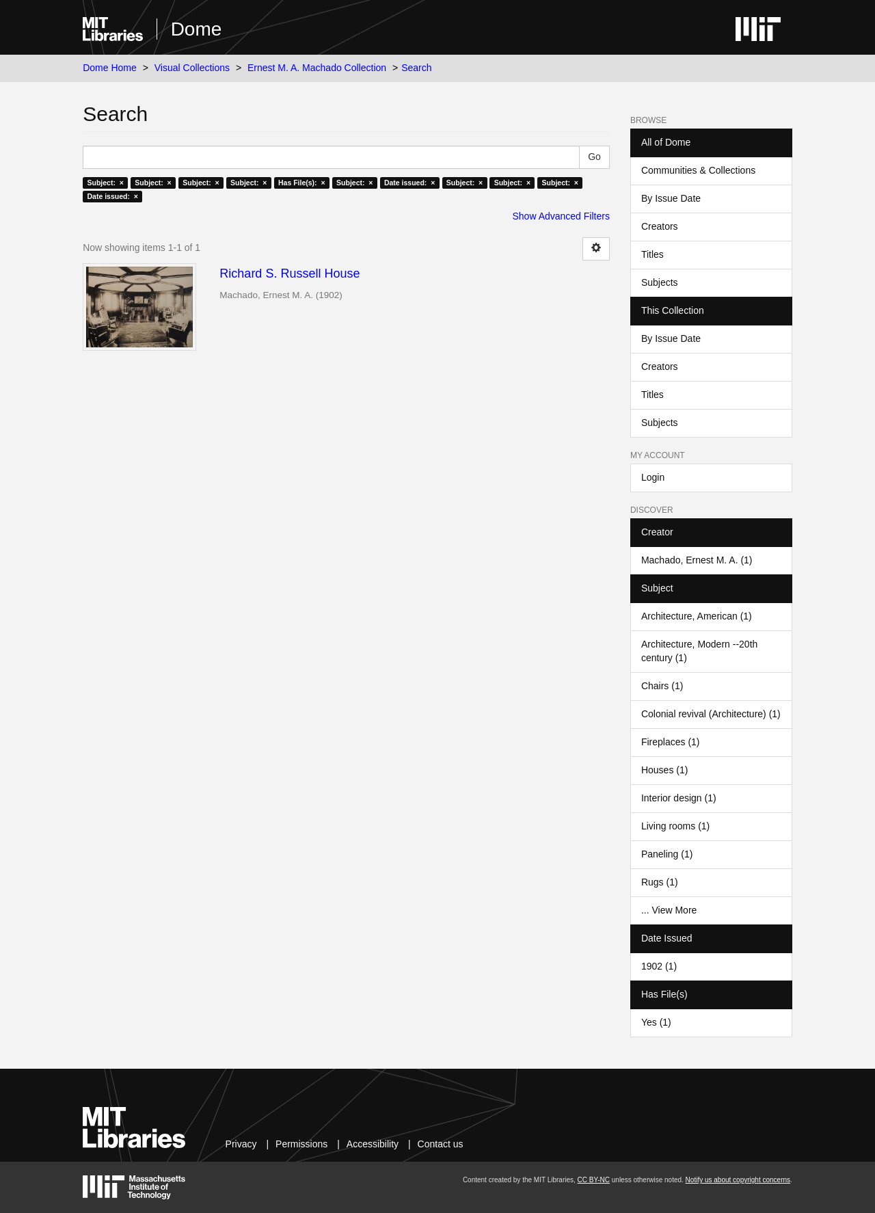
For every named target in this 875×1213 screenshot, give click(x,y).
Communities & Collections (698, 170)
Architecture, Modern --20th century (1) (699, 651)
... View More (669, 910)
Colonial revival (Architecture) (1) (711, 713)
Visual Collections (192, 67)
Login (652, 477)
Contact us (440, 1143)
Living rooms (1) (675, 826)
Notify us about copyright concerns (738, 1180)
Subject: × (105, 182)
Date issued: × (409, 182)
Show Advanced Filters (561, 216)
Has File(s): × (301, 182)
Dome (196, 29)
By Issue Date (671, 198)
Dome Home (110, 67)
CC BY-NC (594, 1180)
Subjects (659, 282)
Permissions (301, 1143)
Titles (652, 254)
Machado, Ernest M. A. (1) (697, 560)
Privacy (241, 1143)
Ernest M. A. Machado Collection (316, 67)
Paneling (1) (667, 854)
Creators (659, 226)
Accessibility (373, 1143)
